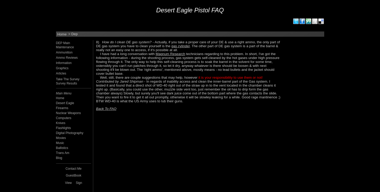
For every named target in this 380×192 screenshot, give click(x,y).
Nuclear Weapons (68, 113)
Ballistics (62, 148)
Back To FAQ (106, 109)
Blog (59, 158)
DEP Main (63, 43)
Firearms (62, 108)
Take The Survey (68, 79)
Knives (60, 123)
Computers (63, 118)
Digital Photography (70, 133)
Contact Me (73, 168)
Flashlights (63, 128)
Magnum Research (170, 54)
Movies (61, 138)
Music (60, 143)
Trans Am (62, 153)
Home (62, 34)
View (68, 183)
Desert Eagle (65, 103)
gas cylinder (180, 46)
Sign (79, 183)
